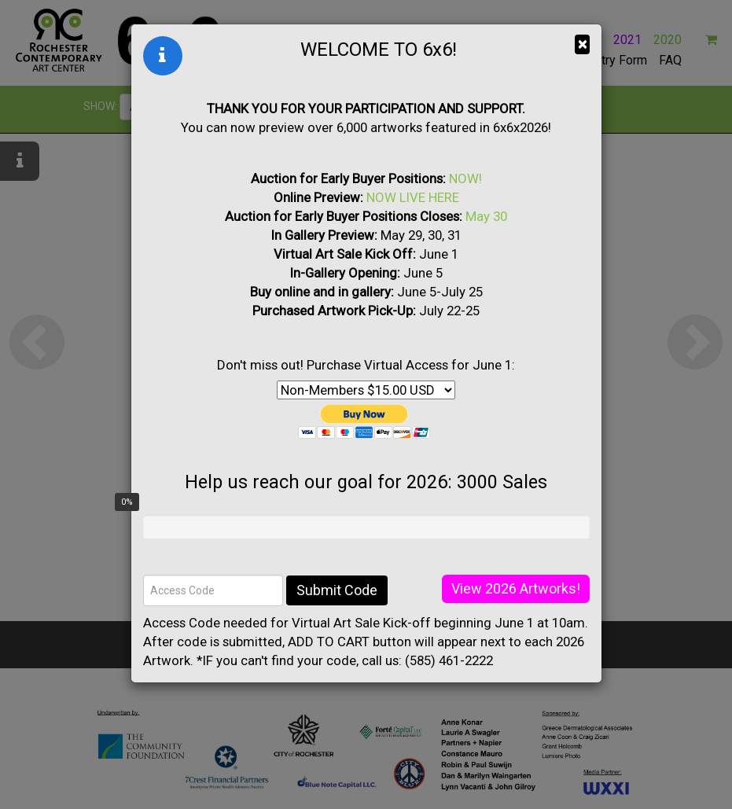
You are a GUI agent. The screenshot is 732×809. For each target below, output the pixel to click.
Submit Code (336, 590)
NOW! (465, 178)
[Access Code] (213, 590)
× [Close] (582, 44)
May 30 (486, 216)
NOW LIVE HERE (412, 197)
